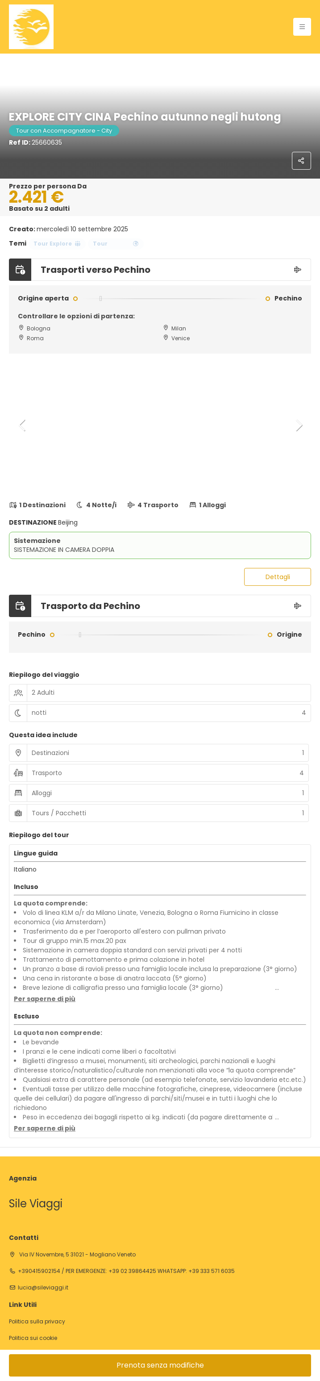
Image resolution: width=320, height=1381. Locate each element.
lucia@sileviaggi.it (43, 1287)
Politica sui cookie (33, 1338)
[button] (22, 425)
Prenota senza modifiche (160, 1365)
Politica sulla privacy (37, 1321)
